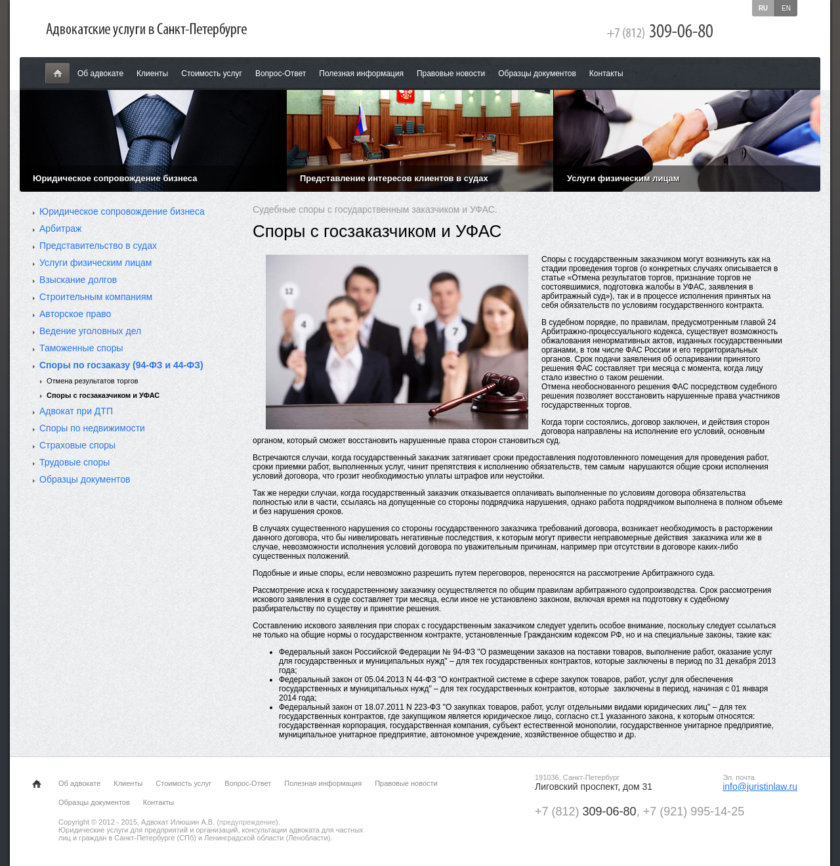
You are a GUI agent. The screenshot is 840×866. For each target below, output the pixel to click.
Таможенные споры (81, 348)
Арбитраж (60, 228)
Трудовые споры (74, 462)
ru (763, 8)
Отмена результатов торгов (92, 381)
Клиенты (152, 73)
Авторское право (75, 314)
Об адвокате (100, 73)
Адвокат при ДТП (76, 411)
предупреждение (247, 822)
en (786, 8)
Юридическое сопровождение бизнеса (122, 211)
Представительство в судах (98, 245)
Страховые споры (77, 445)
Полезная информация (361, 73)
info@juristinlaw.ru (760, 786)
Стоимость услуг (211, 73)
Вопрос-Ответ (280, 73)
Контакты (606, 73)
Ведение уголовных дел (90, 331)
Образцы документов (537, 73)
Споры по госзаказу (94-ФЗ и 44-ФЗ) (121, 365)
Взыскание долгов (78, 279)
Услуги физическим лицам (95, 262)
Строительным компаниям (95, 297)
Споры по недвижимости (92, 428)
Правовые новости (451, 73)
